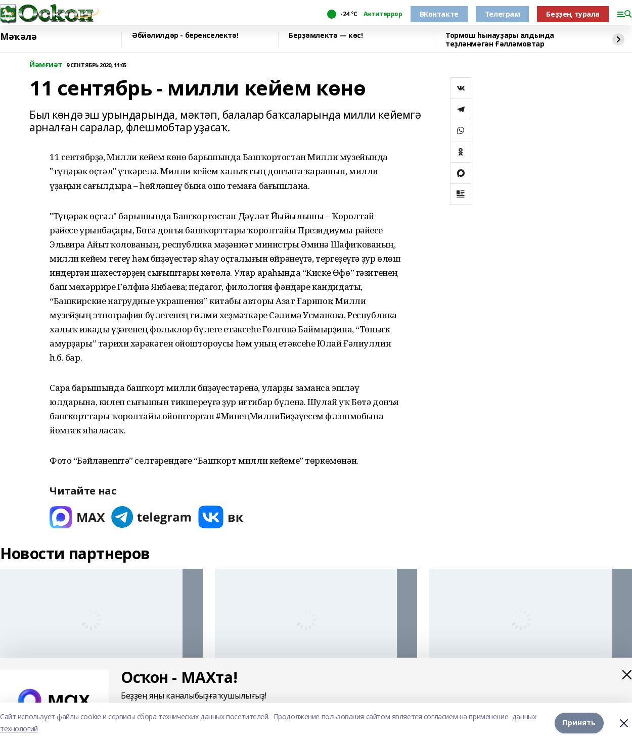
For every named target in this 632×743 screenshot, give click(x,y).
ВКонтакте (439, 14)
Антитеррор (383, 14)
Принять (579, 722)
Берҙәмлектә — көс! (326, 35)
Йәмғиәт (45, 65)
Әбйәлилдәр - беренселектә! (185, 35)
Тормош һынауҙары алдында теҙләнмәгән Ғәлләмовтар (499, 39)
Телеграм (502, 14)
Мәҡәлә (18, 36)
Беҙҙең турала (573, 14)
